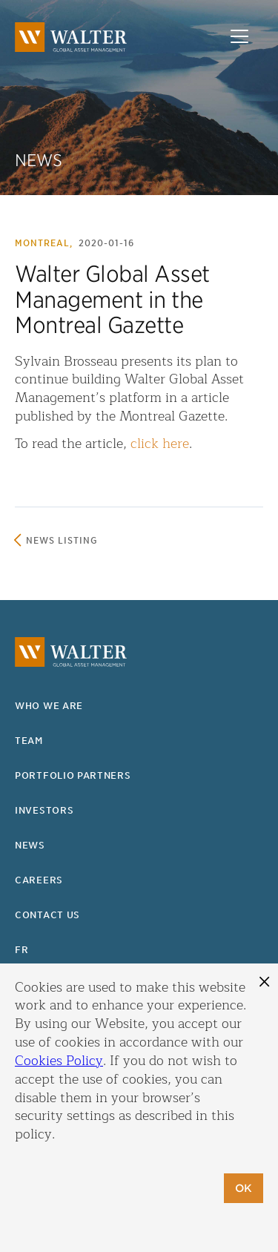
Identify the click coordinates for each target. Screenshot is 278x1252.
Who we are (49, 705)
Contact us (47, 914)
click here (159, 443)
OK (243, 1188)
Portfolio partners (73, 775)
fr (21, 949)
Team (29, 740)
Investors (44, 810)
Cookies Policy (59, 1061)
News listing (62, 540)
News (30, 845)
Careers (39, 880)
